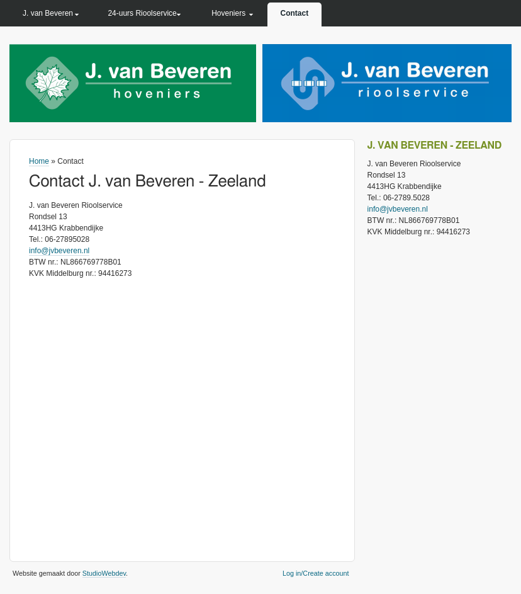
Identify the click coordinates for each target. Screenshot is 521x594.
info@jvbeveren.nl (59, 250)
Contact (295, 13)
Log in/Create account (316, 573)
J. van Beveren (48, 13)
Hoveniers (228, 13)
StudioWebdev (104, 573)
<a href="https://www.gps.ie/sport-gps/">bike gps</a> (182, 414)
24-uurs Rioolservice (142, 13)
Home (39, 161)
